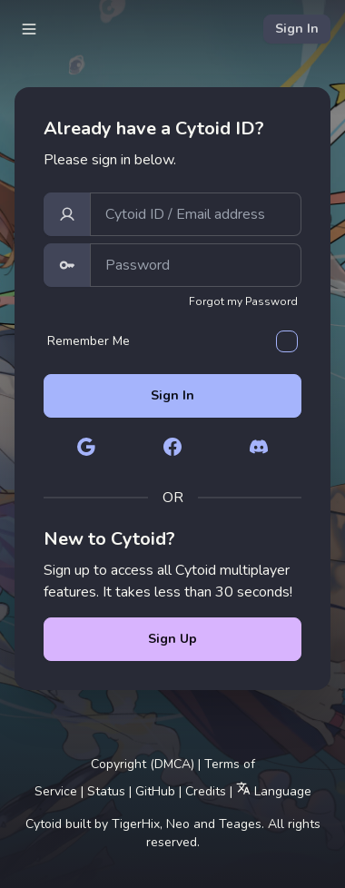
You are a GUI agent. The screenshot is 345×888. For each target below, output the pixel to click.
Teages (240, 824)
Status (106, 791)
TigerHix (136, 824)
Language (273, 790)
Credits (205, 791)
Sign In (297, 28)
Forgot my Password (243, 301)
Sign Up (172, 638)
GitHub (155, 791)
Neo (178, 824)
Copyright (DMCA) (142, 764)
